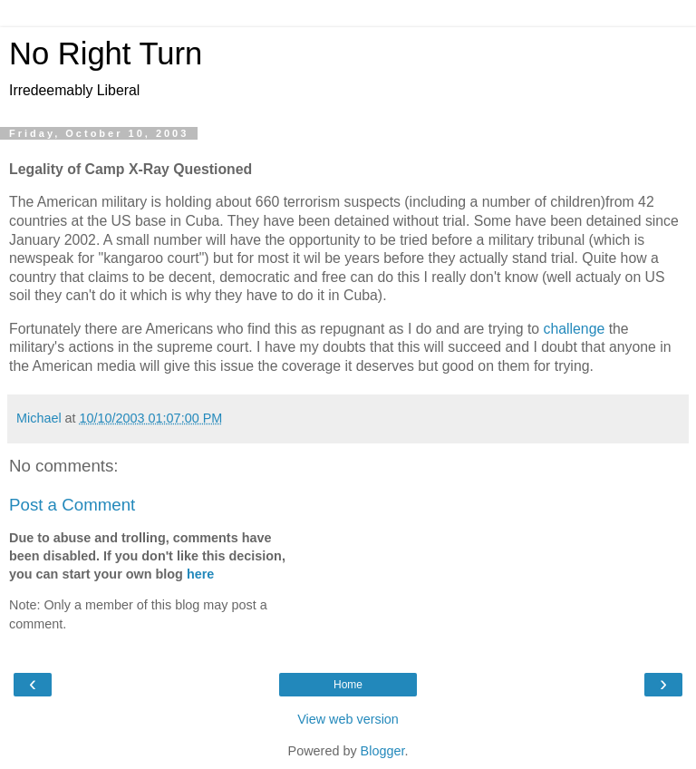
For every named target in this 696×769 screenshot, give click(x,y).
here (200, 574)
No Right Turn (105, 53)
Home (348, 684)
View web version (348, 719)
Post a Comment (72, 504)
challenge (576, 328)
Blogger (383, 751)
